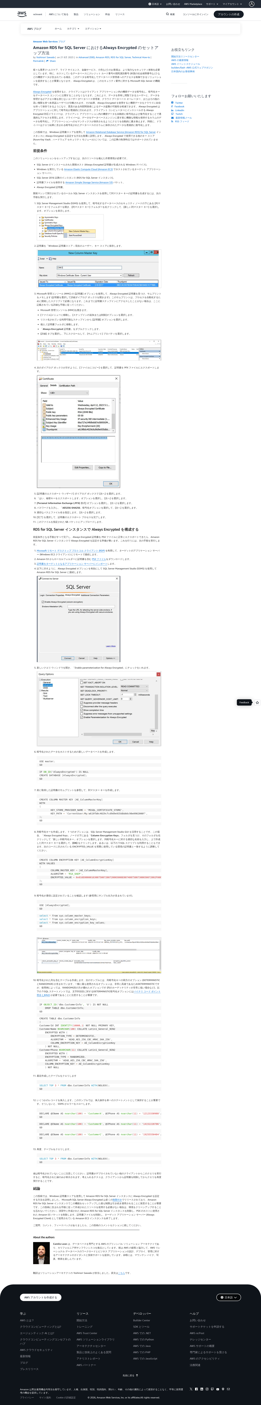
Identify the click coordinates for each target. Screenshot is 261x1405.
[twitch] (212, 1389)
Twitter (177, 102)
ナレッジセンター (200, 1339)
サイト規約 (45, 1397)
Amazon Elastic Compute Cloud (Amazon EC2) (88, 169)
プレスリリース (29, 1369)
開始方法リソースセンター (185, 56)
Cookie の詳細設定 (66, 1397)
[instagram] (207, 1389)
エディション (92, 28)
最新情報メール (181, 117)
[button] (255, 4)
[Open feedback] (257, 703)
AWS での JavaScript (145, 1358)
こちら (121, 1272)
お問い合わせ (198, 1320)
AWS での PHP (141, 1352)
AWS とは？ (27, 1320)
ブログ (24, 1362)
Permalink (38, 60)
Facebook (177, 106)
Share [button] (51, 60)
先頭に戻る (130, 1375)
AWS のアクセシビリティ (205, 1358)
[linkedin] (201, 1389)
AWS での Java (141, 1346)
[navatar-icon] (251, 4)
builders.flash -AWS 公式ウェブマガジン (192, 67)
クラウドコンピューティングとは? (40, 1326)
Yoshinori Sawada (45, 57)
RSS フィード (180, 121)
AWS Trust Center (87, 1333)
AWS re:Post (197, 1333)
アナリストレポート (89, 1358)
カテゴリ (72, 28)
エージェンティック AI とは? (37, 1333)
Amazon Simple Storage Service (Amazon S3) (89, 182)
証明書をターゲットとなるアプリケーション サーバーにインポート (72, 563)
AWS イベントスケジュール (185, 63)
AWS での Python (143, 1339)
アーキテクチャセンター (91, 1346)
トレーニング (85, 1326)
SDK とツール (141, 1326)
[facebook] (196, 1389)
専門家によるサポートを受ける (208, 1352)
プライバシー (27, 1397)
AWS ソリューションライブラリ (96, 1339)
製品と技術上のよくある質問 (94, 1352)
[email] (228, 1389)
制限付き (117, 1199)
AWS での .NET (142, 1333)
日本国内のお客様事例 (183, 71)
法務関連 (195, 1365)
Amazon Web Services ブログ (49, 41)
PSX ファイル (99, 559)
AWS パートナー (86, 1365)
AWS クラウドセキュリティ (36, 1350)
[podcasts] (223, 1389)
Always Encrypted (42, 91)
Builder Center (141, 1320)
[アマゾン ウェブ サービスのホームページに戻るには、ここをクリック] (21, 16)
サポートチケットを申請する (207, 1326)
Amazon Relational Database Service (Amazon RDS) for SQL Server (121, 132)
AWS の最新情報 (179, 60)
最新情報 (25, 1356)
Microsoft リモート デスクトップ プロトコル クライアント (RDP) (71, 550)
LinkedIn (177, 110)
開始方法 (82, 1320)
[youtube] (217, 1389)
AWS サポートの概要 (202, 1346)
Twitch (177, 113)
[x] (191, 1389)
